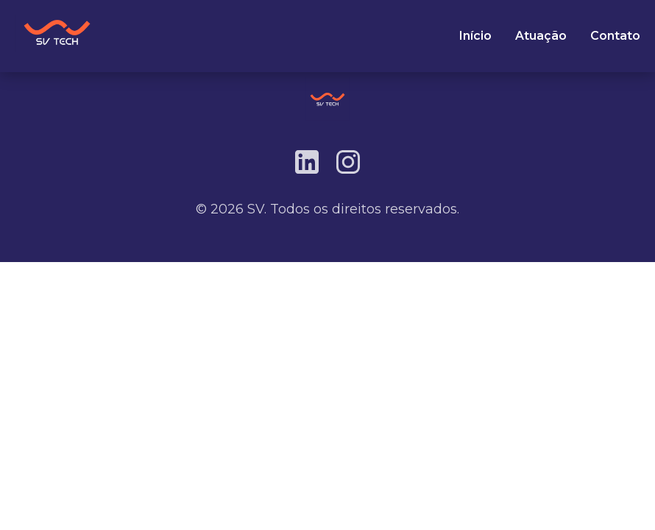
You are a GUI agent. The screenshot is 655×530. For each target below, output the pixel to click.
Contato (615, 36)
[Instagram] (348, 162)
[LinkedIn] (307, 162)
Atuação (541, 36)
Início (475, 36)
